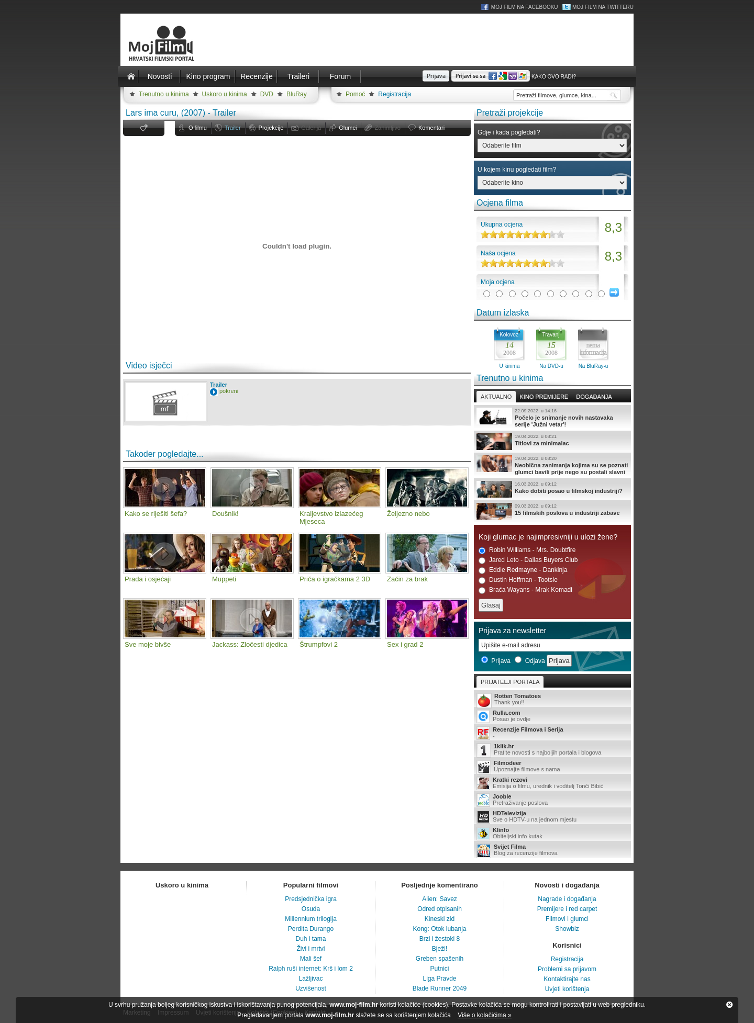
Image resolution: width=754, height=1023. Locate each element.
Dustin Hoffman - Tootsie (518, 580)
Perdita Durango (311, 928)
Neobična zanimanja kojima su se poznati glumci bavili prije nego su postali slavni (552, 465)
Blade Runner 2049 (440, 988)
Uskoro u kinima (224, 94)
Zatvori (729, 1004)
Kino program (208, 76)
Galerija (311, 128)
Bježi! (439, 948)
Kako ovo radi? (553, 77)
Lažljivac (310, 978)
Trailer (233, 128)
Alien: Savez (439, 899)
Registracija (394, 94)
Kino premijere (543, 397)
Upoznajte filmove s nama (552, 767)
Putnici (439, 968)
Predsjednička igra (311, 899)
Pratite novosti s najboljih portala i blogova (552, 750)
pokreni (228, 391)
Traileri (298, 76)
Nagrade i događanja (567, 899)
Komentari (431, 128)
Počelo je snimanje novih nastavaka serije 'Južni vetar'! (552, 418)
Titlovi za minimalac (552, 441)
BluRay (296, 94)
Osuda (311, 909)
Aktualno (496, 397)
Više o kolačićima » (485, 1015)
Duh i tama (310, 938)
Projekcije (271, 128)
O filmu (197, 128)
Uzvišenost (310, 988)
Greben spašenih (439, 958)
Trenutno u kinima (164, 94)
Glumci (348, 128)
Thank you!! (552, 700)
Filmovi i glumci (567, 919)
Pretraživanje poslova (552, 800)
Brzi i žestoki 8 (439, 938)
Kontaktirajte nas (567, 979)
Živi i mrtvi (311, 948)
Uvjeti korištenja (567, 989)
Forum (340, 76)
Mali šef (310, 958)
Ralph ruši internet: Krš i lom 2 (311, 968)
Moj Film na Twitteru (603, 7)
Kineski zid (439, 919)
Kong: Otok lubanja (439, 928)
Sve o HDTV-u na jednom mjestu (552, 817)
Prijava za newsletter (512, 630)
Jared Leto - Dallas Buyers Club (528, 560)
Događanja (594, 397)
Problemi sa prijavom (567, 969)
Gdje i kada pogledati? (509, 132)
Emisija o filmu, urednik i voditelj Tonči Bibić (552, 783)
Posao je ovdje (552, 716)
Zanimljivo (387, 128)
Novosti (160, 76)
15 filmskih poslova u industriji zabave (552, 511)
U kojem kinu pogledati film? (517, 169)
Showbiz (567, 928)
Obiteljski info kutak (552, 833)
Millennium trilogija (311, 919)
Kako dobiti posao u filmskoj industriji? (552, 489)
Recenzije (256, 76)
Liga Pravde (439, 978)
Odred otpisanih (439, 909)
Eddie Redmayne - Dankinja (523, 570)
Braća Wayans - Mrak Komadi (525, 590)
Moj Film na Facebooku (524, 7)
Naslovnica (131, 76)
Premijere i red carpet (567, 909)
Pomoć (355, 94)
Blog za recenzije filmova (552, 851)
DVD (266, 94)
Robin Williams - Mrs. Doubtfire (527, 550)
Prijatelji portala (510, 682)
